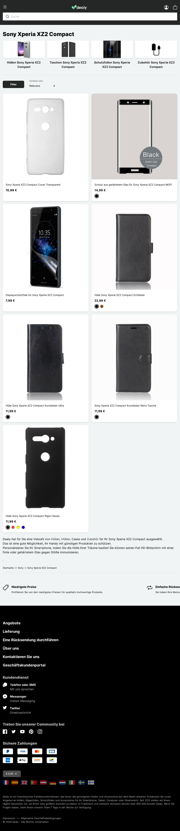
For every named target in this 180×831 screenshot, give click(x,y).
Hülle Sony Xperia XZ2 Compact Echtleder (119, 295)
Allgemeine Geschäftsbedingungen (41, 818)
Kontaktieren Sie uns (21, 657)
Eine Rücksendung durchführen (30, 640)
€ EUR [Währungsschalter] (11, 773)
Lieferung (11, 631)
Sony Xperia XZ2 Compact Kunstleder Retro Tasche (125, 405)
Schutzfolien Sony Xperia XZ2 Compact (112, 65)
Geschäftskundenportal (24, 665)
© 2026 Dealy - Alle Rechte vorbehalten (26, 821)
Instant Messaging (22, 701)
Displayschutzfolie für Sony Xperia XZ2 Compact (35, 295)
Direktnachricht (20, 712)
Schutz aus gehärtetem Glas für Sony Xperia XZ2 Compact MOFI (133, 184)
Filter (13, 84)
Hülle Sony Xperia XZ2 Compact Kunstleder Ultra (35, 405)
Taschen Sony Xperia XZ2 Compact (68, 65)
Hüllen (55, 539)
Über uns (11, 648)
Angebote (12, 623)
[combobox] (90, 16)
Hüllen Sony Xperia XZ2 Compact (24, 65)
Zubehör (93, 539)
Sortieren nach (36, 81)
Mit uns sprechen (22, 689)
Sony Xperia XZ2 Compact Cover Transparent (33, 184)
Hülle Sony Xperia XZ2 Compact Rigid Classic (33, 515)
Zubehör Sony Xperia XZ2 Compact (156, 65)
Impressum (9, 818)
